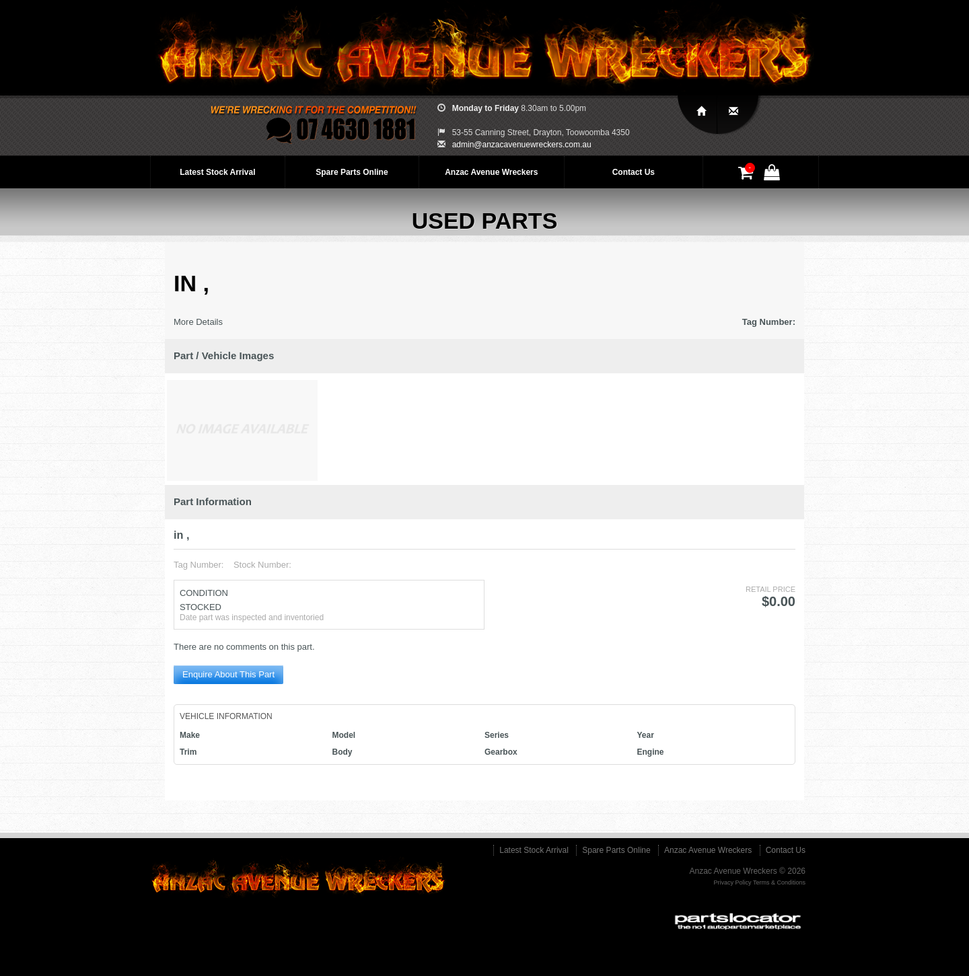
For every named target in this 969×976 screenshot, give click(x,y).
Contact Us (633, 172)
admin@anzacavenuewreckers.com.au (521, 144)
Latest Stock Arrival (217, 172)
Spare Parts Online (352, 172)
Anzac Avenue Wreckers (491, 172)
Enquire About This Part (228, 674)
